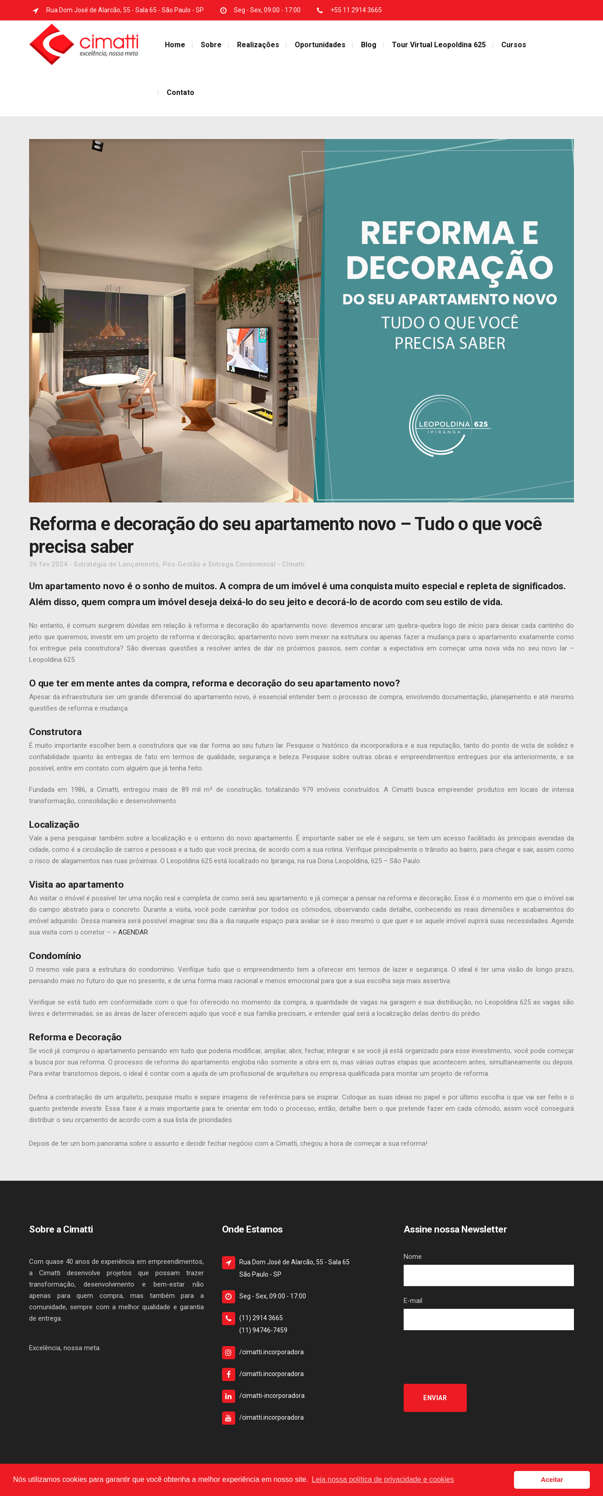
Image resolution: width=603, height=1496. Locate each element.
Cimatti (293, 564)
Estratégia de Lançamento (116, 564)
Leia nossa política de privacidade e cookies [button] (383, 1479)
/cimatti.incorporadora (271, 1352)
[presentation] (473, 1357)
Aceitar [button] (552, 1479)
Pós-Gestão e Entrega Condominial (219, 564)
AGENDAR (132, 932)
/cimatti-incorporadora (272, 1395)
